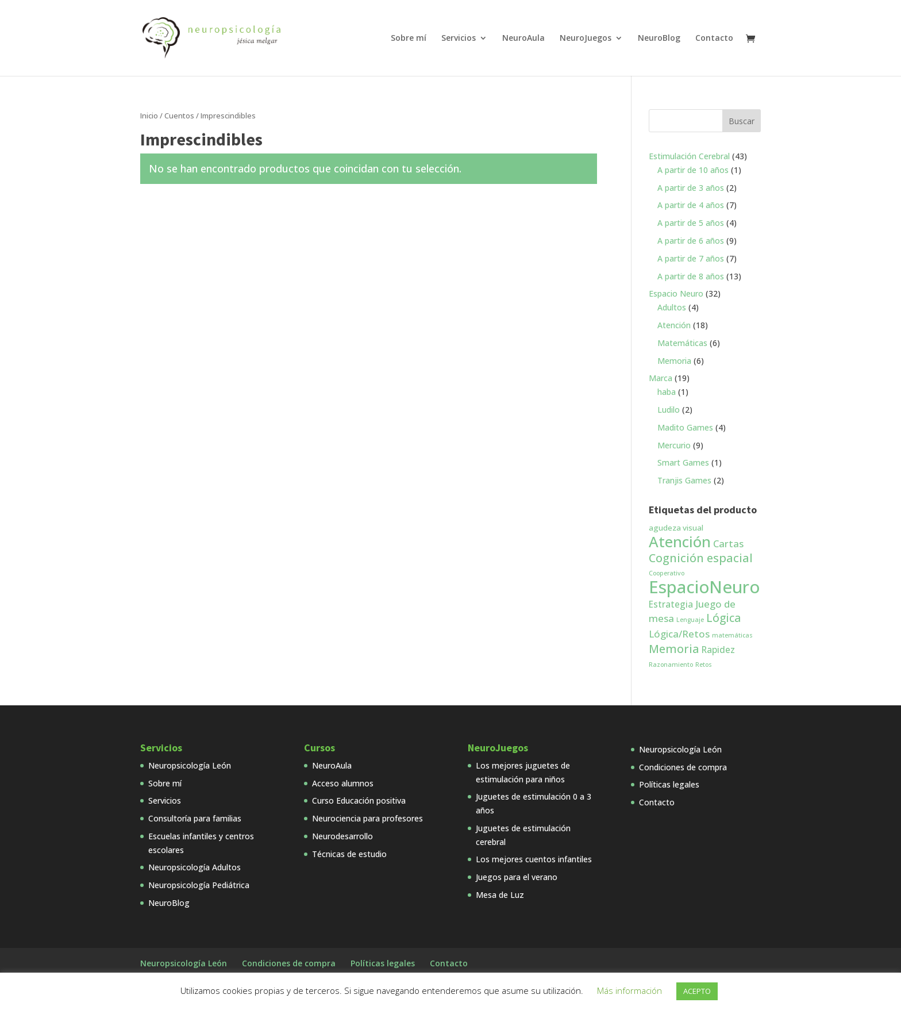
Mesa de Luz (500, 894)
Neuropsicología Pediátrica (198, 885)
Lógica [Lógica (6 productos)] (723, 617)
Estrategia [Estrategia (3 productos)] (671, 604)
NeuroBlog (659, 38)
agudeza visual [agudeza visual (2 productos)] (676, 528)
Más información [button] (629, 990)
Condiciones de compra (683, 767)
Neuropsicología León (189, 765)
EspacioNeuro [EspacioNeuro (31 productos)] (704, 586)
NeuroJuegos (585, 38)
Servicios (458, 38)
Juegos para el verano (516, 876)
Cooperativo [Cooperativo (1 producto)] (666, 573)
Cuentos (179, 115)
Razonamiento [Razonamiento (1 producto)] (671, 664)
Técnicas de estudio (349, 853)
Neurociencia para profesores (367, 818)
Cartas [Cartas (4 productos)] (728, 543)
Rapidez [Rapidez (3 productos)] (718, 649)
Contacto (714, 38)
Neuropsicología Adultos (194, 867)
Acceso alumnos (343, 783)
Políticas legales (669, 784)
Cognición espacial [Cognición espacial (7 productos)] (701, 558)
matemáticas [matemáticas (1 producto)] (732, 635)
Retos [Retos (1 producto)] (703, 664)
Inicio (149, 115)
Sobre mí (408, 38)
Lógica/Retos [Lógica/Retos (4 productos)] (679, 633)
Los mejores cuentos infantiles (534, 859)
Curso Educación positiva (359, 800)
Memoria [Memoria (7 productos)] (674, 648)
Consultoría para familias (194, 818)
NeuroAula (523, 38)
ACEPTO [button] (697, 991)
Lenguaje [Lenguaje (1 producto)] (690, 620)
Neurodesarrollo (342, 836)
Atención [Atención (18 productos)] (680, 541)
